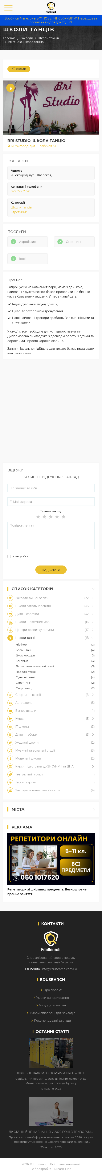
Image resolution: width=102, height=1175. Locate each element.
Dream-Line (63, 1169)
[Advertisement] (51, 412)
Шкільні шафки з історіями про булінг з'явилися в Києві (51, 1073)
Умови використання (52, 998)
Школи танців (21, 207)
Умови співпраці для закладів (52, 1013)
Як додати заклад (52, 1005)
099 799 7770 (20, 191)
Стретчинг (18, 212)
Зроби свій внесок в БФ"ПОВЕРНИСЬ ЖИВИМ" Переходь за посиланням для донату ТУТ (51, 20)
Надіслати (51, 570)
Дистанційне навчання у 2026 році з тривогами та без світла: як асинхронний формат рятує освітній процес (51, 1132)
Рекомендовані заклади (52, 1020)
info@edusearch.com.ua (59, 969)
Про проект (52, 990)
